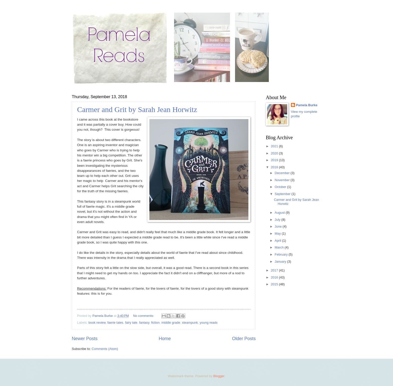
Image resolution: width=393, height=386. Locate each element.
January (281, 261)
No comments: (144, 316)
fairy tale (131, 322)
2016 (275, 277)
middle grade (170, 322)
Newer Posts (84, 338)
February (281, 254)
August (280, 212)
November (282, 180)
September (283, 194)
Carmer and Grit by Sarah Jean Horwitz (137, 109)
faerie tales (115, 322)
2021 (275, 146)
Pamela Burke (306, 105)
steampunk (190, 322)
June (279, 226)
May (278, 233)
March (279, 247)
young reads (208, 322)
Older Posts (244, 338)
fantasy (144, 322)
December (282, 173)
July (278, 220)
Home (165, 338)
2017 (275, 270)
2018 (275, 167)
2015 (275, 284)
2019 (275, 160)
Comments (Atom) (105, 349)
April (278, 240)
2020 (275, 153)
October (281, 187)
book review (97, 322)
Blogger (218, 376)
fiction (155, 322)
